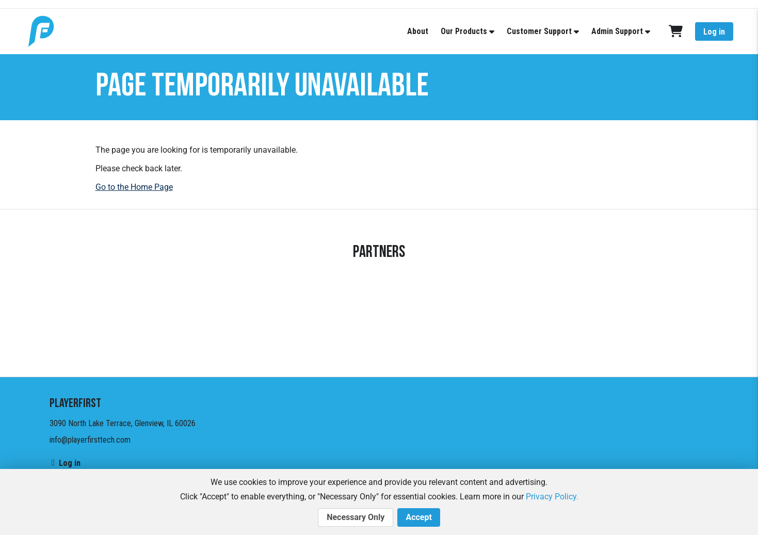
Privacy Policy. (552, 496)
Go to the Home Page (134, 187)
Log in (714, 32)
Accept (418, 517)
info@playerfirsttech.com (90, 440)
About (417, 31)
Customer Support (539, 31)
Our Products (464, 31)
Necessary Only (355, 517)
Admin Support (617, 31)
